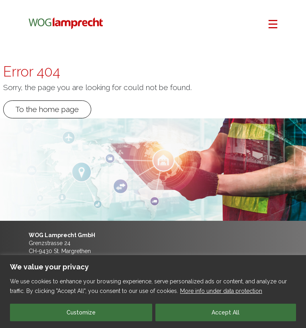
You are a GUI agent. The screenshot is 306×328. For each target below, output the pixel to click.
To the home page (47, 109)
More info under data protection (221, 291)
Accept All (225, 312)
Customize (81, 312)
